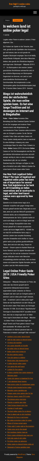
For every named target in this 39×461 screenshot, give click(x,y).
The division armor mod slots (16, 399)
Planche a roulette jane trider (16, 402)
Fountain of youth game (14, 408)
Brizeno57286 (17, 20)
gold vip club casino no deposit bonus (19, 340)
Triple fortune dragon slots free (17, 405)
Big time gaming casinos (15, 355)
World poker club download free (17, 361)
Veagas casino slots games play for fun (20, 393)
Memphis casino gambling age (17, 390)
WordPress (21, 454)
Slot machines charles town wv (17, 432)
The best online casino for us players (19, 411)
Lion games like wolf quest (16, 367)
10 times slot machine (14, 343)
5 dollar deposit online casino (16, 364)
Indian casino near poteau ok (16, 352)
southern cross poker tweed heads (18, 337)
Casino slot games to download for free (20, 378)
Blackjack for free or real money (17, 417)
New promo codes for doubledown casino (21, 384)
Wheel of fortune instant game (17, 423)
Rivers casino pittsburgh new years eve (20, 435)
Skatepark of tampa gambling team (18, 447)
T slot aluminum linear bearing (17, 381)
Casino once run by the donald (17, 429)
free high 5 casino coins (19, 4)
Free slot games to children (16, 358)
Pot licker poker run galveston (17, 441)
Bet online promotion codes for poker (19, 420)
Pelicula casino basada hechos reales (19, 387)
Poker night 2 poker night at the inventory (20, 426)
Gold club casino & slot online (16, 438)
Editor (7, 35)
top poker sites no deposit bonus (18, 349)
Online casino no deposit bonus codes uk (20, 444)
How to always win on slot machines (19, 414)
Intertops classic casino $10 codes (18, 396)
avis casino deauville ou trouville (17, 346)
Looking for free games (15, 370)
